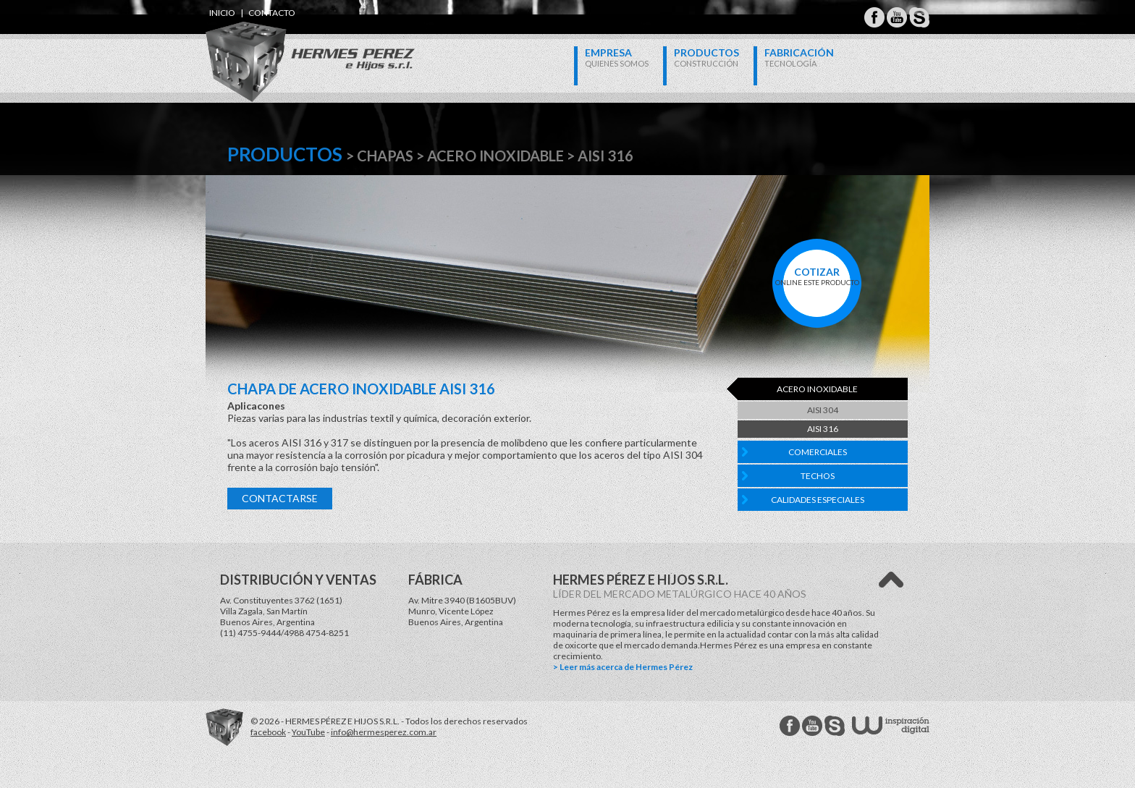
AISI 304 (822, 409)
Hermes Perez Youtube (897, 17)
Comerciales (817, 451)
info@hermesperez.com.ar (383, 731)
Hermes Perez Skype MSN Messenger (919, 17)
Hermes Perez (286, 47)
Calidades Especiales (817, 499)
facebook (268, 731)
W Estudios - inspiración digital (890, 725)
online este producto (817, 276)
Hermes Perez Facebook (874, 17)
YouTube (308, 731)
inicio (222, 12)
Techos (818, 475)
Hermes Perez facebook (790, 726)
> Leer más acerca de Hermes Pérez (623, 666)
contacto (271, 12)
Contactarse (280, 498)
